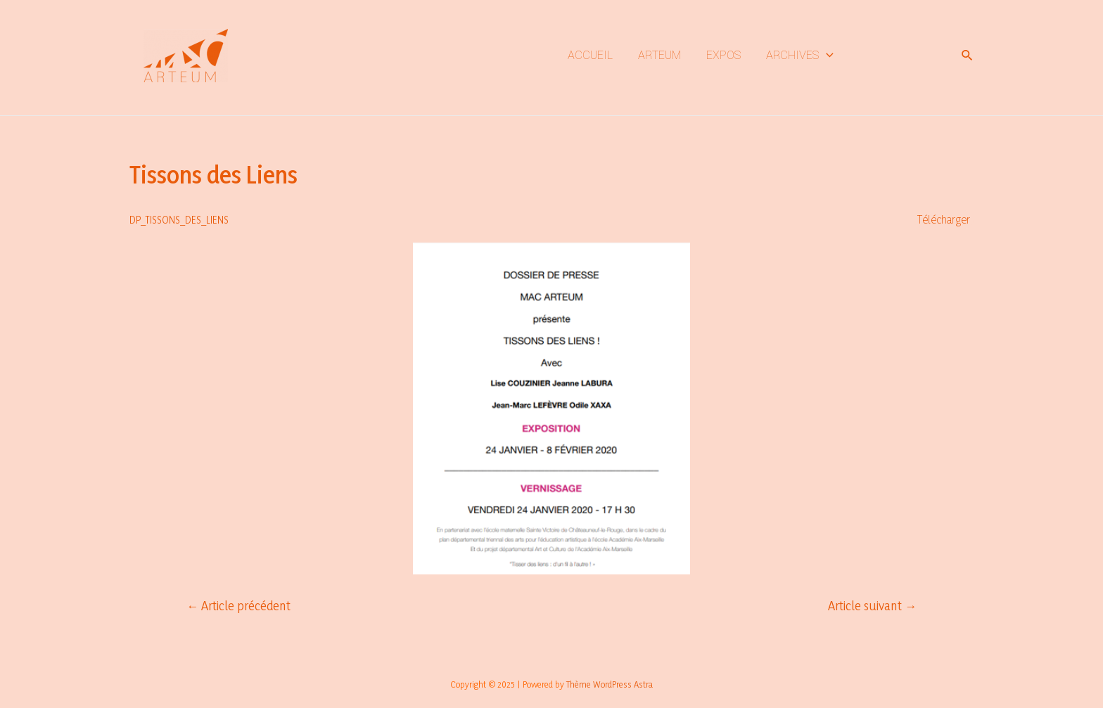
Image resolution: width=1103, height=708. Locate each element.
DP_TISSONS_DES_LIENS (179, 220)
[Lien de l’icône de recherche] (968, 55)
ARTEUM (659, 55)
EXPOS (723, 55)
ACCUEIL (590, 55)
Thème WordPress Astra (609, 684)
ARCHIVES (800, 55)
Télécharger (943, 219)
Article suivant (872, 606)
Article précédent (238, 606)
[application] (826, 55)
